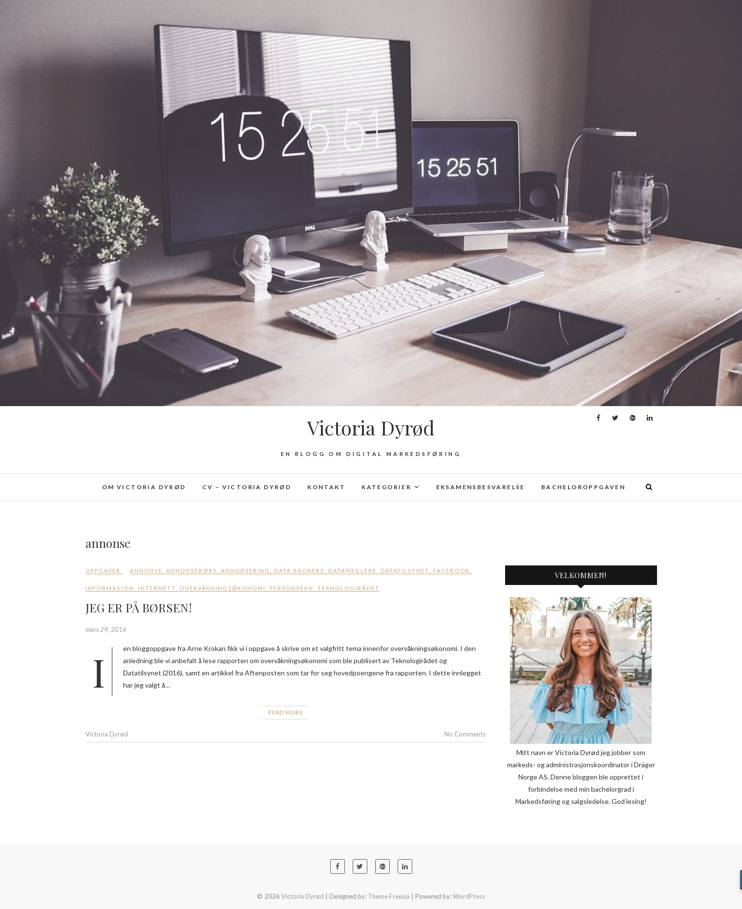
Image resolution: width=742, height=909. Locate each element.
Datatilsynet (405, 570)
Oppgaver (103, 570)
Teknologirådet (349, 588)
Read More (285, 712)
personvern (292, 588)
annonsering (245, 570)
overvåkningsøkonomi (223, 588)
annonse (146, 570)
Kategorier (386, 487)
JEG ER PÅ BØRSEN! (138, 607)
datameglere (352, 570)
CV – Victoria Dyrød (247, 487)
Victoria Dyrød (371, 427)
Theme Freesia (389, 896)
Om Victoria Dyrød (144, 487)
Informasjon (109, 588)
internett (157, 588)
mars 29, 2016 (106, 629)
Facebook (451, 570)
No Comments (465, 734)
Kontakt (326, 487)
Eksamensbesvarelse (480, 487)
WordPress (469, 896)
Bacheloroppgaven (583, 487)
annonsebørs (191, 570)
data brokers (299, 570)
